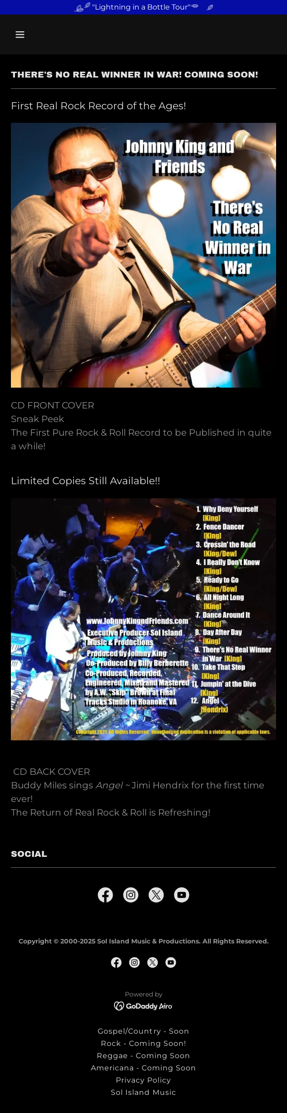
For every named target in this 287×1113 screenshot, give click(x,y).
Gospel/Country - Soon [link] (143, 1031)
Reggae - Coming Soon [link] (143, 1055)
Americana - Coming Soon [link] (143, 1068)
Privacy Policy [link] (143, 1080)
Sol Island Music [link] (143, 1092)
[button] (31, 34)
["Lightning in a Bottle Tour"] (143, 7)
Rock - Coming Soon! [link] (143, 1043)
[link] (105, 897)
